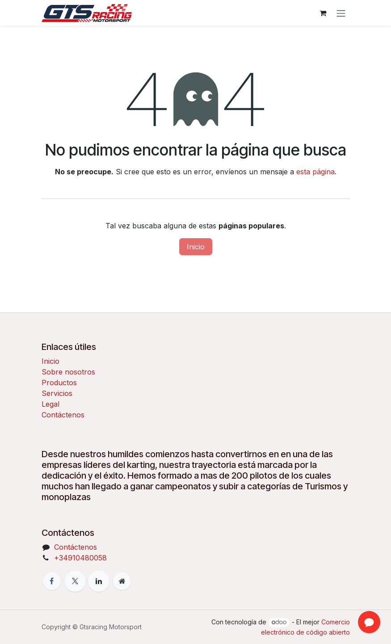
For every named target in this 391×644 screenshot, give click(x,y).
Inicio (196, 246)
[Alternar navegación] (341, 13)
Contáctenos (63, 414)
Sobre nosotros (68, 371)
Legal (50, 404)
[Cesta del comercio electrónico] (323, 13)
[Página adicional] (122, 581)
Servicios (57, 393)
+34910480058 (80, 557)
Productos (59, 382)
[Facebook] (52, 581)
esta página (315, 171)
